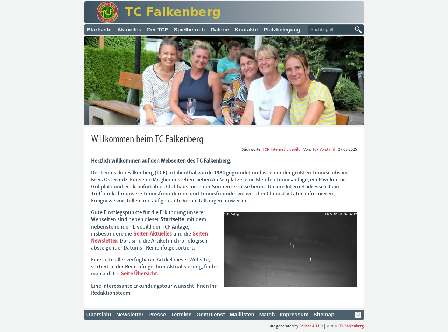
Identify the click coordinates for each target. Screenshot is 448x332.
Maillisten (242, 314)
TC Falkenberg (352, 326)
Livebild (293, 149)
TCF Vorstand (323, 149)
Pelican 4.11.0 (311, 326)
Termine (181, 314)
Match (267, 314)
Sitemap (323, 314)
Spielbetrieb (189, 30)
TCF (266, 149)
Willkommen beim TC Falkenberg (147, 138)
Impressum (294, 314)
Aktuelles (129, 30)
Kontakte (246, 30)
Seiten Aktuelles (152, 233)
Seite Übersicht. (140, 273)
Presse (157, 314)
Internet (278, 149)
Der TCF (157, 30)
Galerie (220, 30)
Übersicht (98, 314)
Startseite (99, 30)
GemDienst (210, 314)
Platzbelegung (282, 30)
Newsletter (130, 314)
